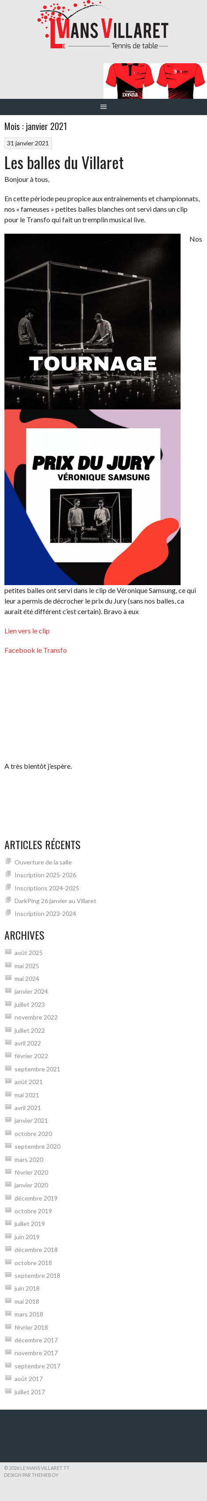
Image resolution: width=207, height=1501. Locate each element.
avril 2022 (28, 1043)
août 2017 (29, 1378)
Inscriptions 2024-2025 (47, 888)
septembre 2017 (37, 1366)
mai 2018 (27, 1301)
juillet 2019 (30, 1223)
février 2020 (31, 1172)
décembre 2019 (36, 1198)
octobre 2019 (33, 1211)
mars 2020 (29, 1159)
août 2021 (29, 1081)
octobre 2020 (33, 1133)
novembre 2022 (36, 1017)
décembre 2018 (36, 1249)
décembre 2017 (36, 1340)
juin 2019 (27, 1237)
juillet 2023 (30, 1004)
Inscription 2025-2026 (45, 875)
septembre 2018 (37, 1275)
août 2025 (29, 952)
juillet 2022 (30, 1030)
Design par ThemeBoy (31, 1475)
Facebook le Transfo (35, 650)
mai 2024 (27, 978)
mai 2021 (27, 1095)
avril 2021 (28, 1107)
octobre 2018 (33, 1262)
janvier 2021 (31, 1120)
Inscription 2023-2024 (45, 913)
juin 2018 (27, 1288)
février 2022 (31, 1056)
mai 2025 (27, 965)
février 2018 (31, 1327)
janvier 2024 (31, 991)
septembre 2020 (37, 1146)
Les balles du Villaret (64, 162)
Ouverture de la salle (43, 862)
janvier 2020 (31, 1185)
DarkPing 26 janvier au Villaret (55, 900)
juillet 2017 (30, 1392)
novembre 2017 (36, 1352)
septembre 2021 (37, 1069)
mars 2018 (29, 1314)
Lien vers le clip (27, 630)
